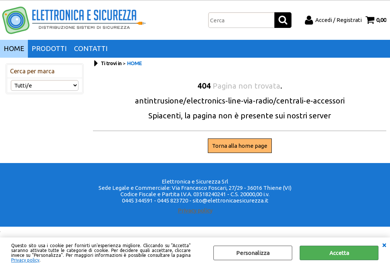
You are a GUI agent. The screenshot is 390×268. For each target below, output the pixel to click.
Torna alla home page (239, 146)
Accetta (339, 253)
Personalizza (253, 253)
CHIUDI (384, 245)
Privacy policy (25, 260)
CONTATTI (90, 48)
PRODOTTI (49, 48)
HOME (14, 48)
